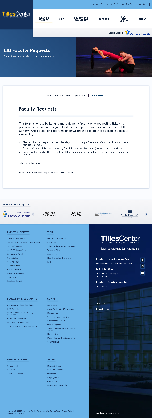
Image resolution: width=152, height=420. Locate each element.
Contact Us (52, 382)
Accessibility (52, 254)
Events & (45, 14)
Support (52, 299)
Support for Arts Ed (56, 321)
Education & (84, 14)
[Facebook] (142, 260)
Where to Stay (53, 250)
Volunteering (53, 342)
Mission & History (55, 366)
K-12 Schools (13, 309)
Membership (52, 313)
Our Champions (54, 325)
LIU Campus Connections (18, 323)
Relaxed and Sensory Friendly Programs (20, 314)
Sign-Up (127, 4)
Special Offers (80, 95)
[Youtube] (142, 273)
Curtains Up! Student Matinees (20, 305)
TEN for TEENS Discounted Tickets (22, 327)
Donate (112, 4)
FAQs (49, 262)
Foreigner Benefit (15, 281)
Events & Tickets (62, 95)
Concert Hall (13, 366)
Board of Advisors (55, 370)
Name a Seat (53, 334)
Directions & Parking (56, 239)
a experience (107, 413)
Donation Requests (15, 274)
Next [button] (146, 214)
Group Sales (12, 258)
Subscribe (11, 278)
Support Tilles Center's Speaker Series (61, 329)
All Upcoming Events (16, 239)
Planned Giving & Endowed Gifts (61, 338)
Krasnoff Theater (14, 370)
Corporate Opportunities (58, 317)
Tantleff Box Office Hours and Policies (24, 243)
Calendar (144, 4)
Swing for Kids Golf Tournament (61, 309)
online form (34, 163)
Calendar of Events (15, 254)
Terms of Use (55, 411)
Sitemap (22, 413)
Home (48, 95)
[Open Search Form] (101, 4)
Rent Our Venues (18, 360)
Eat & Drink (52, 243)
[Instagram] (142, 266)
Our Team (51, 374)
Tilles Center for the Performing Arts (16, 14)
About (51, 360)
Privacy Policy (67, 411)
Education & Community (22, 299)
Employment (53, 378)
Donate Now (52, 305)
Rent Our (127, 14)
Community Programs (17, 319)
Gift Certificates (14, 270)
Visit (50, 232)
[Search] (94, 4)
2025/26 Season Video (17, 250)
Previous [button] (33, 214)
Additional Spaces (15, 374)
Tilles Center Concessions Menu (61, 247)
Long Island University (57, 385)
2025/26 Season (14, 247)
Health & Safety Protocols (59, 258)
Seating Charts (13, 262)
